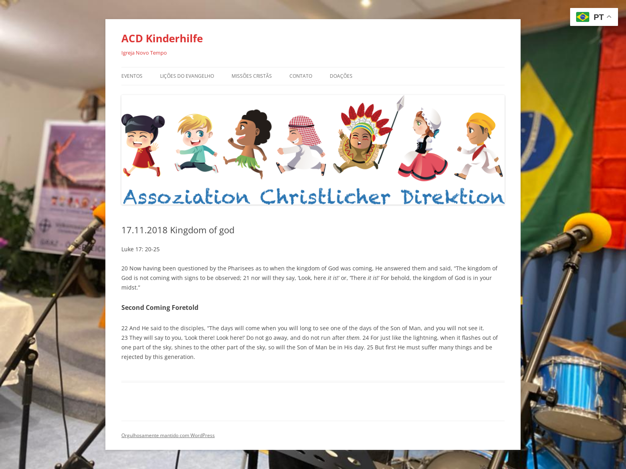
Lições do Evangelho (187, 76)
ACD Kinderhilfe (162, 38)
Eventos (132, 76)
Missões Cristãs (252, 76)
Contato (300, 76)
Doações (341, 76)
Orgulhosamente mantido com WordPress (168, 435)
